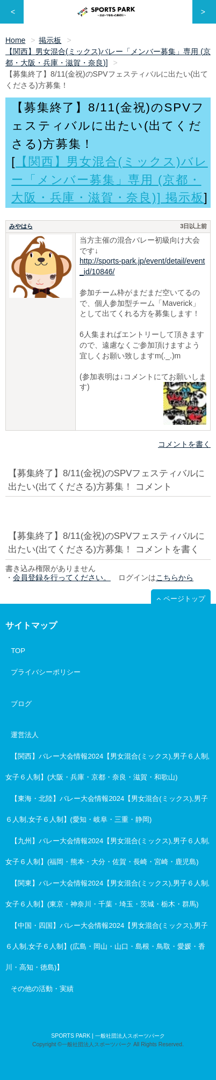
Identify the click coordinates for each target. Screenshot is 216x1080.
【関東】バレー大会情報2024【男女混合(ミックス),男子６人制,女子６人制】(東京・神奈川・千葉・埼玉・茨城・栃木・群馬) (107, 893)
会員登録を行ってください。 (62, 577)
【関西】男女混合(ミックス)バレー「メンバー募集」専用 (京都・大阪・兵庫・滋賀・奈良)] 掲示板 (109, 179)
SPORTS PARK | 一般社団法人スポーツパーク (107, 1036)
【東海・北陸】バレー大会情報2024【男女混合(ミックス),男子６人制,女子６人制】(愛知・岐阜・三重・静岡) (106, 808)
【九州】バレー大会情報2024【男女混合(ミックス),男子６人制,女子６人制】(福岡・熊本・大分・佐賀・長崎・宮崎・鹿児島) (107, 851)
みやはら (21, 226)
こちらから (174, 577)
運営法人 (25, 735)
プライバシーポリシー (46, 672)
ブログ (21, 704)
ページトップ (184, 599)
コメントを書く (184, 444)
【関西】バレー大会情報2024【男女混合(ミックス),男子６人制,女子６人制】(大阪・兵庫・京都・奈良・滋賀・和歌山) (107, 766)
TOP (18, 651)
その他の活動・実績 (42, 989)
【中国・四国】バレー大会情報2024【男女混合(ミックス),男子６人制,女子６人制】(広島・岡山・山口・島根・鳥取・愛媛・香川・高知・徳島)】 (106, 946)
